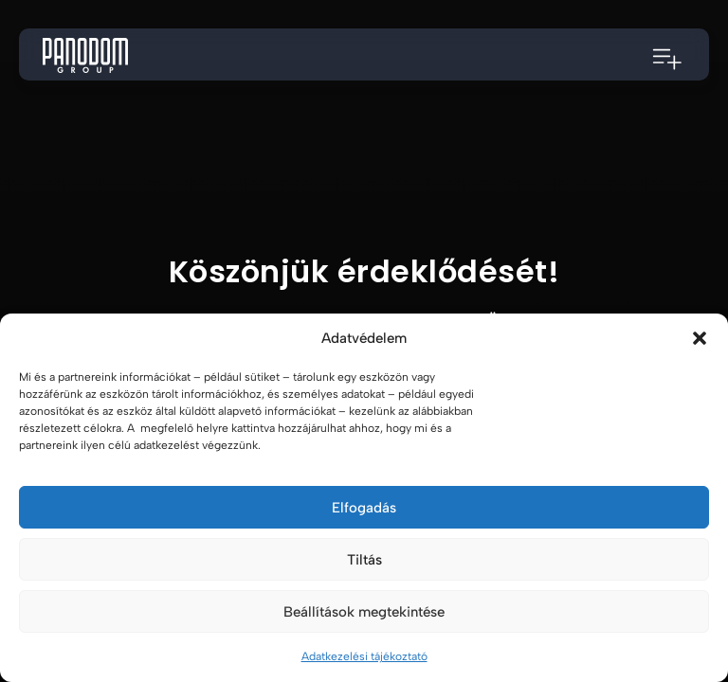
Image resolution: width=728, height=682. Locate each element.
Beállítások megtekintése (364, 611)
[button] (699, 338)
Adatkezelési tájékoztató (364, 656)
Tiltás (364, 559)
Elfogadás (364, 507)
